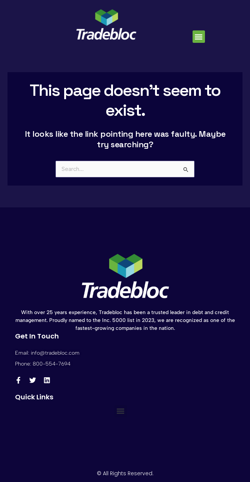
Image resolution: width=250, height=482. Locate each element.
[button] (199, 36)
